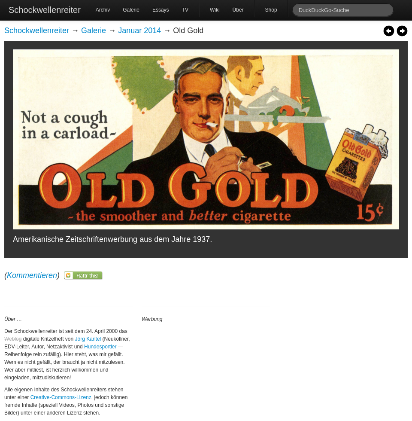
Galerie (131, 10)
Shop (271, 10)
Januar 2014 (139, 30)
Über (238, 10)
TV (185, 10)
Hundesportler (100, 347)
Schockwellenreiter (45, 10)
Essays (160, 10)
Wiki (215, 10)
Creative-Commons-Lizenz (60, 397)
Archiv (103, 10)
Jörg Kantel (88, 339)
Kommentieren (32, 275)
